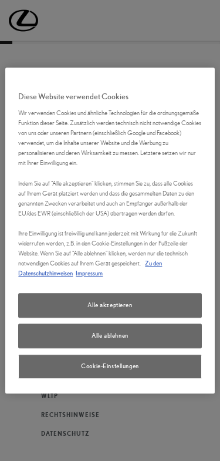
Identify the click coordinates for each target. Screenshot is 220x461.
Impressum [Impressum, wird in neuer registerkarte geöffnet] (89, 273)
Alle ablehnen (110, 335)
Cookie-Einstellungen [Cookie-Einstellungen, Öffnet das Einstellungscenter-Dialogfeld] (109, 366)
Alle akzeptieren (109, 305)
